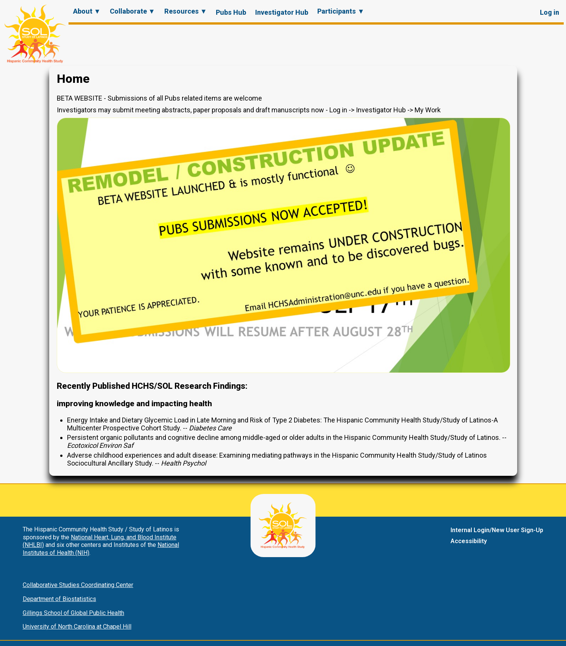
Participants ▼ (340, 11)
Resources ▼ (185, 11)
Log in (549, 12)
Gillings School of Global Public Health (73, 612)
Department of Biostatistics (59, 599)
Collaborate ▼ (132, 11)
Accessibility (469, 541)
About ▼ (87, 11)
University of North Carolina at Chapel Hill (77, 626)
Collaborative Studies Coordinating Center (78, 585)
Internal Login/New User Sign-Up (497, 530)
